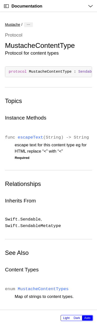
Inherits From (20, 200)
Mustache (12, 25)
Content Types (22, 269)
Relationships (23, 183)
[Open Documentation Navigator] (6, 6)
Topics (13, 100)
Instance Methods (25, 118)
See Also (17, 252)
